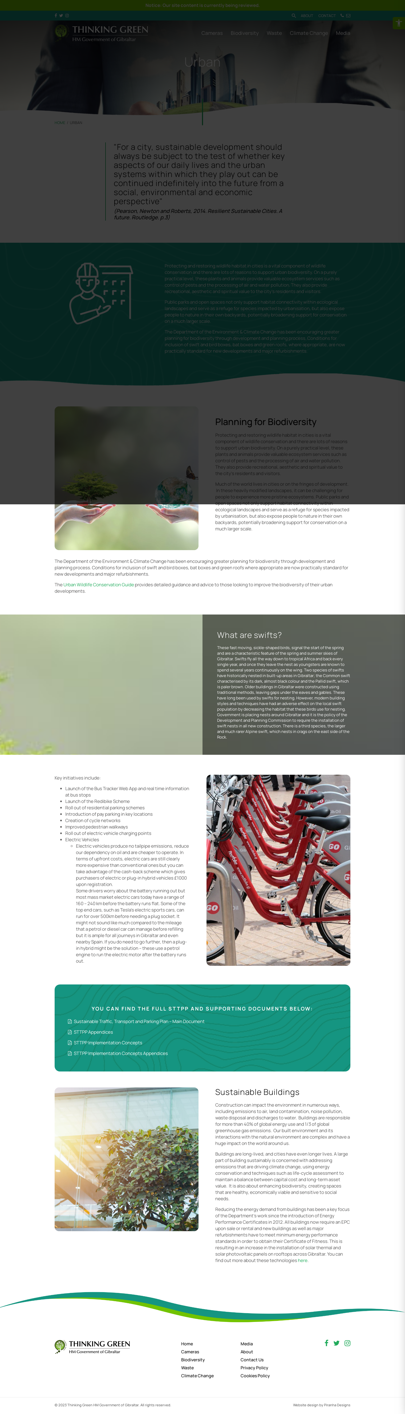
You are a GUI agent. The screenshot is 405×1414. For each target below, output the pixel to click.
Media (247, 1343)
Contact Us (252, 1359)
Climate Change (197, 1375)
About (247, 1351)
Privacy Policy (254, 1367)
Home (187, 1343)
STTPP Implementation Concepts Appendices (118, 1053)
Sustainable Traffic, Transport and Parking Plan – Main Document (136, 1021)
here (302, 1260)
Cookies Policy (255, 1375)
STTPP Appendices (90, 1032)
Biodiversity (193, 1359)
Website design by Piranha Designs (321, 1405)
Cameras (190, 1351)
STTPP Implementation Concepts (105, 1043)
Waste (187, 1367)
